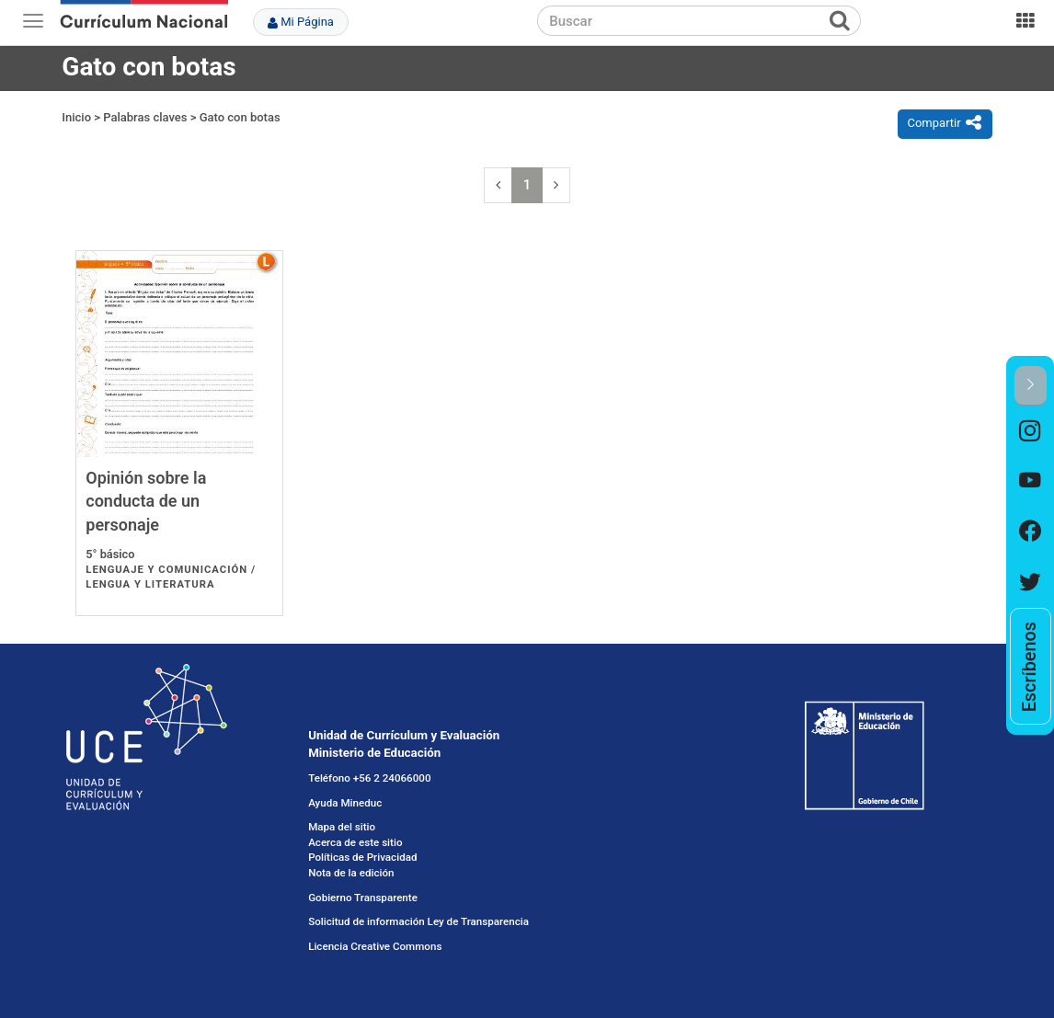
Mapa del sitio (341, 826)
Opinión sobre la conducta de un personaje (146, 501)
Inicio (76, 117)
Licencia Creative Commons (374, 946)
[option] (1030, 431)
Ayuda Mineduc (345, 802)
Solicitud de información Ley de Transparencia (418, 921)
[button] (1030, 386)
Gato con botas (240, 117)
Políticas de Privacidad (362, 857)
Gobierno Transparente (363, 897)
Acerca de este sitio (355, 842)
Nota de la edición (351, 872)
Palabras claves (145, 117)
